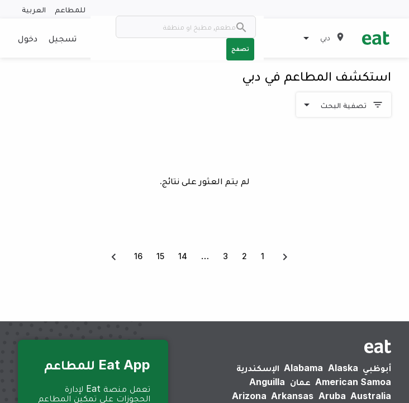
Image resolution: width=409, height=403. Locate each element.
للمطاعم (70, 9)
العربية (34, 9)
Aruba (332, 395)
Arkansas (292, 395)
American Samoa (353, 381)
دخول (27, 38)
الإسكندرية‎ (257, 367)
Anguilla (267, 381)
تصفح (240, 49)
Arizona (249, 395)
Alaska (343, 367)
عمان (300, 381)
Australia (370, 395)
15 (160, 256)
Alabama (303, 367)
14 (182, 256)
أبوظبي (377, 367)
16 (138, 256)
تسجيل (63, 38)
